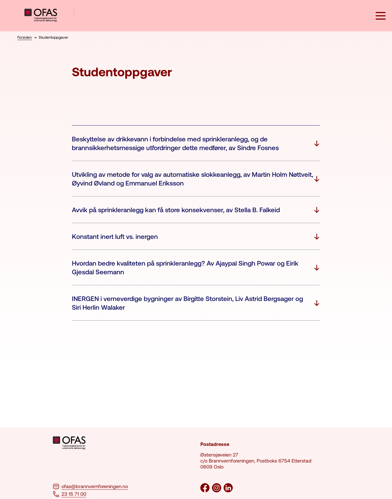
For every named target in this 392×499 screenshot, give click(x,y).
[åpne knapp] (380, 16)
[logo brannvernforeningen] (49, 16)
